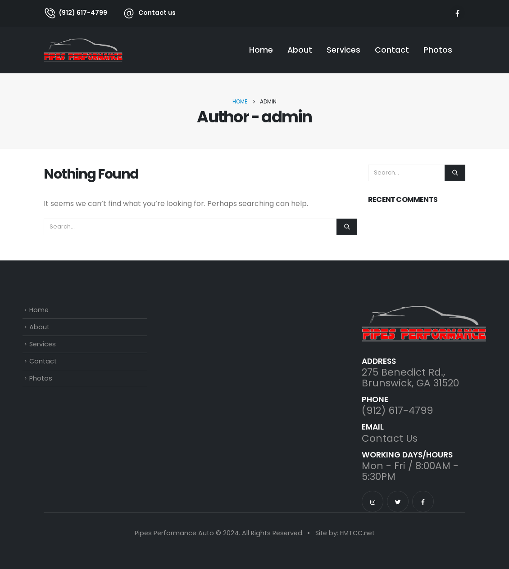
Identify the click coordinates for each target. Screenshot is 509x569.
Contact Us (390, 438)
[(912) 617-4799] (75, 12)
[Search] (346, 227)
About (299, 50)
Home (261, 50)
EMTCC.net (357, 533)
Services (343, 50)
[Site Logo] (83, 49)
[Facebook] (457, 12)
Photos (437, 50)
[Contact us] (145, 12)
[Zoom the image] (424, 311)
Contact (392, 50)
